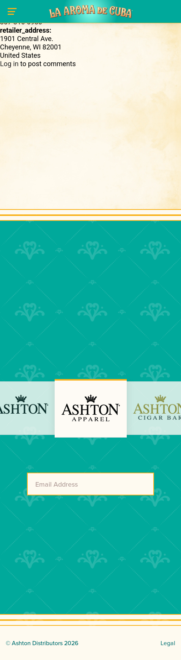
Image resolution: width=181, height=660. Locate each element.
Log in (9, 64)
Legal (168, 643)
